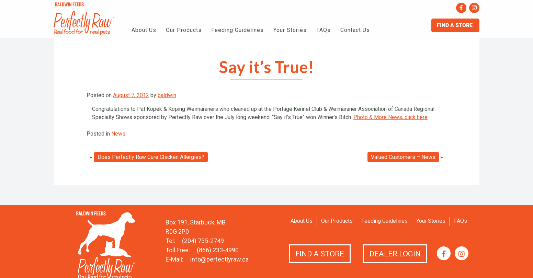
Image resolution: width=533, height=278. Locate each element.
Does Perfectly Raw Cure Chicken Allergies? (151, 157)
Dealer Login (395, 254)
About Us (144, 30)
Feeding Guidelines (237, 30)
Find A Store (455, 25)
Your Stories (290, 30)
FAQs (323, 30)
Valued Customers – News (403, 157)
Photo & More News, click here (390, 117)
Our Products (184, 30)
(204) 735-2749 (203, 240)
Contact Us (355, 30)
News (118, 133)
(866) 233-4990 (218, 250)
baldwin (167, 95)
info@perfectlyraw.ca (219, 259)
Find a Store (319, 254)
